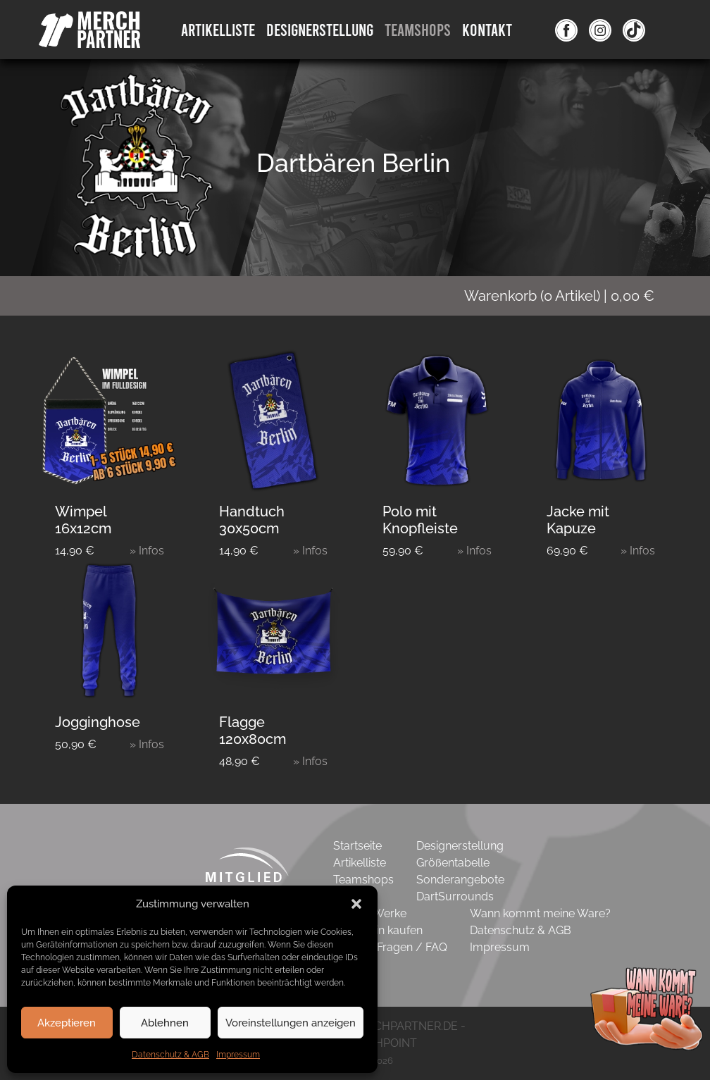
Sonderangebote (460, 879)
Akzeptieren (66, 1023)
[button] (356, 904)
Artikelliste (218, 29)
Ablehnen (165, 1023)
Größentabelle (453, 862)
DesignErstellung (319, 29)
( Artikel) (568, 295)
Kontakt (487, 29)
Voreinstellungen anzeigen (290, 1023)
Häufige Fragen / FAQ (390, 947)
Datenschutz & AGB (170, 1055)
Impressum (238, 1055)
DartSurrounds (455, 896)
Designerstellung (460, 845)
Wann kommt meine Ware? (540, 913)
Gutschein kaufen (378, 930)
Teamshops (418, 29)
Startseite (357, 845)
